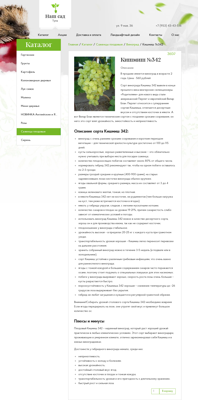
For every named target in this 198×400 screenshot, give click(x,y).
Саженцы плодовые (33, 131)
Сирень (26, 140)
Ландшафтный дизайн (125, 35)
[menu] (38, 98)
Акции (62, 35)
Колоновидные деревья (36, 80)
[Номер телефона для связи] (167, 26)
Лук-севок (27, 89)
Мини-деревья (30, 106)
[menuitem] (39, 55)
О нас (175, 35)
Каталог (43, 35)
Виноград (132, 44)
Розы (24, 123)
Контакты (155, 35)
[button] (94, 84)
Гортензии (27, 55)
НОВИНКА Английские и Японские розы (47, 114)
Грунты (25, 63)
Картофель (28, 72)
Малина (26, 97)
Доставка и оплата (88, 35)
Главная (24, 35)
